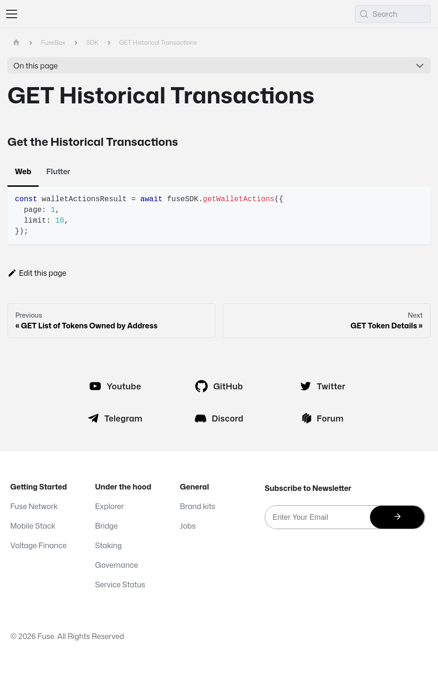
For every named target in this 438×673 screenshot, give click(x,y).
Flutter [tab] (58, 171)
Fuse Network (34, 506)
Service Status (120, 584)
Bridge (106, 526)
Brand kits (197, 506)
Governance (116, 565)
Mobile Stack (32, 526)
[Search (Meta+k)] (393, 14)
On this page (36, 66)
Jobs (188, 526)
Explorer (109, 506)
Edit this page (36, 273)
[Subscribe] (397, 517)
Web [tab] (23, 171)
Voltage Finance (38, 545)
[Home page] (16, 42)
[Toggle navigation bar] (12, 14)
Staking (108, 545)
